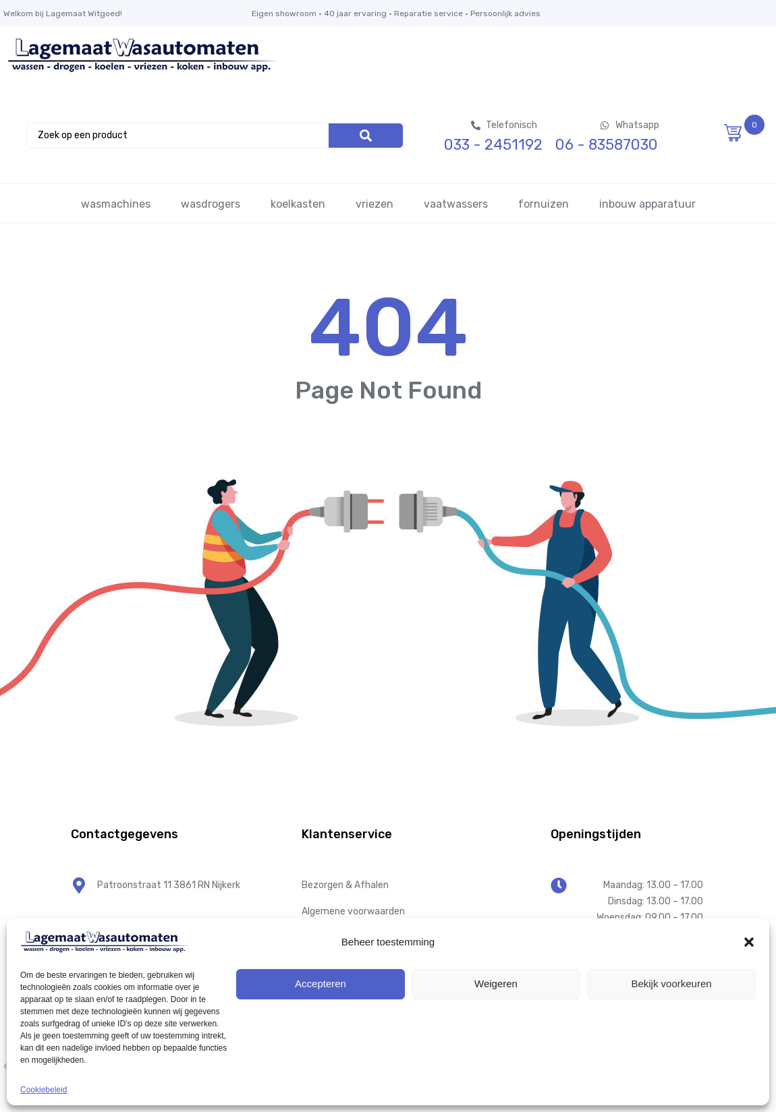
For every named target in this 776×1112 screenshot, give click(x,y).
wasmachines (115, 204)
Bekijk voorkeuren (671, 983)
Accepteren (320, 983)
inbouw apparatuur (647, 204)
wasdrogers (210, 204)
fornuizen (543, 204)
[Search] (366, 135)
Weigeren (496, 983)
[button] (749, 942)
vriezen (374, 204)
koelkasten (298, 204)
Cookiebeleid (43, 1089)
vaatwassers (456, 204)
